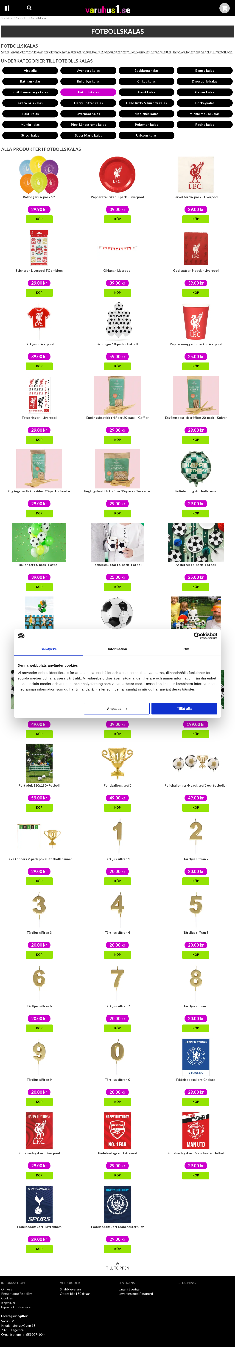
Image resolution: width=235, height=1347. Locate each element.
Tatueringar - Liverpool (39, 418)
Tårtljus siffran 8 (195, 1006)
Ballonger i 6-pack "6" (39, 197)
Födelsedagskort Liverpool (39, 1153)
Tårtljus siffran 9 (39, 1080)
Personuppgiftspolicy (16, 1294)
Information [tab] (117, 649)
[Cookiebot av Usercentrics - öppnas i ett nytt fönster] (197, 635)
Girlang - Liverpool (117, 270)
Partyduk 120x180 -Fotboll (39, 785)
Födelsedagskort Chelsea (195, 1080)
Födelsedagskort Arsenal (117, 1153)
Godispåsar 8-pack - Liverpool (196, 270)
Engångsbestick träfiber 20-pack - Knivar (196, 418)
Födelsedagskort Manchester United (196, 1153)
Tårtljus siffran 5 (195, 932)
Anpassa (117, 709)
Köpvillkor (8, 1303)
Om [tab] (186, 649)
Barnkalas (22, 18)
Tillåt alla (184, 709)
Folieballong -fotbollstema (195, 491)
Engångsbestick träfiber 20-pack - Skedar (39, 491)
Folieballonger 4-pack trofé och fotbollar (196, 785)
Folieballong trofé (117, 785)
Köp (39, 219)
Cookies (7, 1298)
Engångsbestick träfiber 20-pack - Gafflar (117, 418)
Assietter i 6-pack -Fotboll (196, 565)
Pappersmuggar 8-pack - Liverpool (196, 344)
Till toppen (117, 1266)
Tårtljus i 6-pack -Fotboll (196, 638)
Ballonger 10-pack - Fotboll (117, 344)
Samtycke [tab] (49, 649)
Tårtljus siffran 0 (117, 1080)
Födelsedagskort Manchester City (117, 1227)
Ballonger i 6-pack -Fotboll (39, 565)
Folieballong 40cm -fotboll (117, 638)
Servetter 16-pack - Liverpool (195, 197)
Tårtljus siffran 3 (39, 932)
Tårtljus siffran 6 (39, 1006)
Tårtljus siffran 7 (117, 1006)
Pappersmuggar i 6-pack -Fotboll (117, 565)
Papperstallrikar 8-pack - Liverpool (117, 197)
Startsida (6, 18)
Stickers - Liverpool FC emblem (39, 270)
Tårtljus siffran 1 (117, 859)
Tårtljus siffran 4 (117, 932)
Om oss (6, 1289)
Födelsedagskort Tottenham (39, 1227)
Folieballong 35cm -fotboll (39, 638)
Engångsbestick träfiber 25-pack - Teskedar (117, 491)
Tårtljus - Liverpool (39, 344)
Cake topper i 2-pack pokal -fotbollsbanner (39, 859)
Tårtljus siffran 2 (195, 859)
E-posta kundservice (16, 1307)
